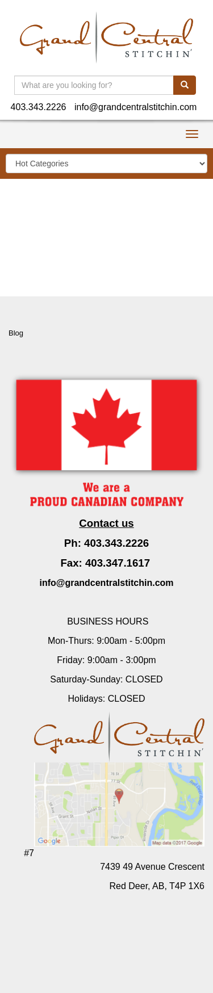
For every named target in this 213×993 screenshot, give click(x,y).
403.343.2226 (38, 107)
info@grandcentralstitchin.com (135, 107)
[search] (184, 85)
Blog (16, 333)
